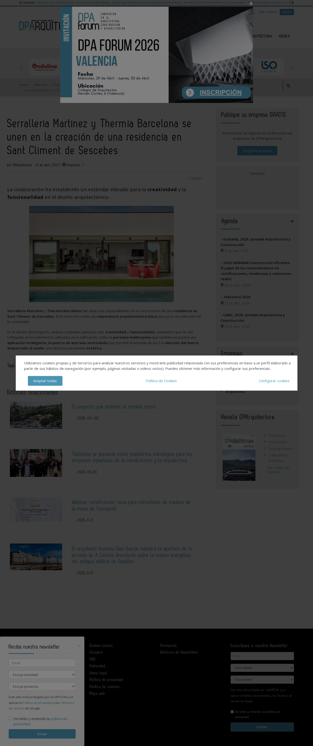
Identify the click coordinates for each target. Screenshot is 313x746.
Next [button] (291, 66)
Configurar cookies (274, 380)
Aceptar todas (45, 380)
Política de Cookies (161, 380)
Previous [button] (21, 66)
